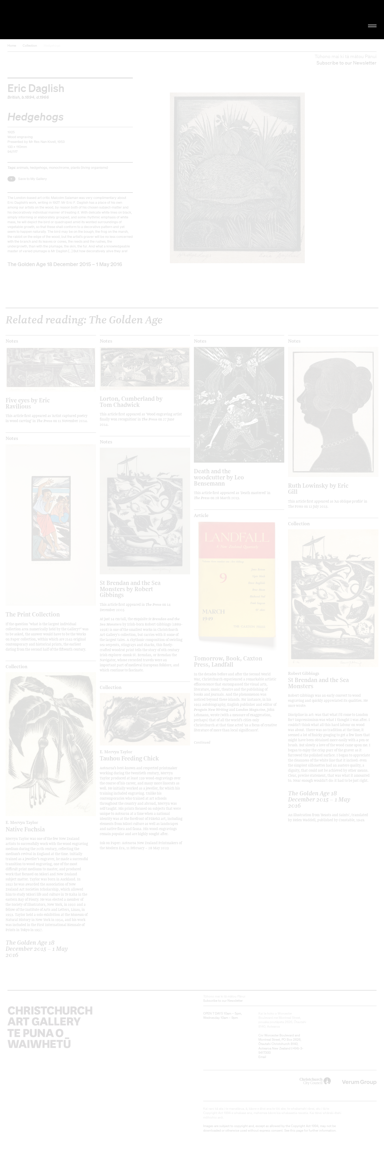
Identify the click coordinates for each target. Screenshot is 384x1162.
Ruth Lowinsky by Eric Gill (318, 488)
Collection (30, 45)
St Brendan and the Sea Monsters (322, 680)
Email (262, 1057)
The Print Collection (33, 614)
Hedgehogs (52, 45)
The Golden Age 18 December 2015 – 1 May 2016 (64, 264)
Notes (12, 341)
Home (11, 45)
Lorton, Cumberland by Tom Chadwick (131, 401)
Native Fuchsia (40, 826)
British (13, 97)
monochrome (59, 167)
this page (296, 1130)
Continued (202, 742)
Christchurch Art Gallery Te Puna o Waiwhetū (64, 20)
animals (22, 167)
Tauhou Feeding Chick (134, 755)
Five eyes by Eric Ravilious (28, 403)
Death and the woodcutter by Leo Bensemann (219, 477)
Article (201, 515)
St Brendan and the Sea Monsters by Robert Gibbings (130, 589)
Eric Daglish (36, 87)
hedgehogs (38, 167)
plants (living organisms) (89, 167)
